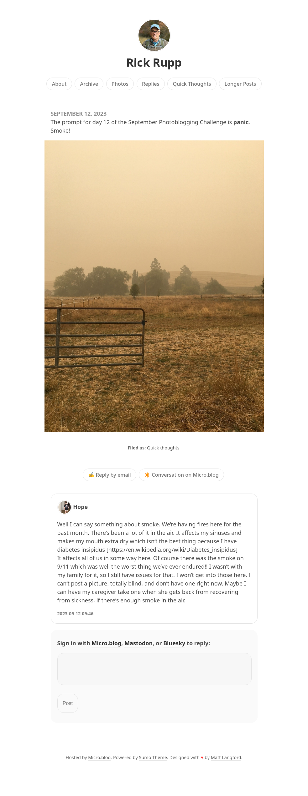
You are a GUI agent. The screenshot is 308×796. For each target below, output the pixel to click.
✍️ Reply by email (109, 474)
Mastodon (138, 643)
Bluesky (174, 643)
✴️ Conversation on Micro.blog (181, 474)
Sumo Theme (153, 761)
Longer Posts (240, 83)
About (59, 83)
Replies (150, 83)
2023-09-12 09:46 (75, 613)
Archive (89, 83)
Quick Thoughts (192, 83)
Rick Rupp (154, 62)
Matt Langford (226, 761)
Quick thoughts (163, 448)
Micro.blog (106, 643)
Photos (120, 83)
